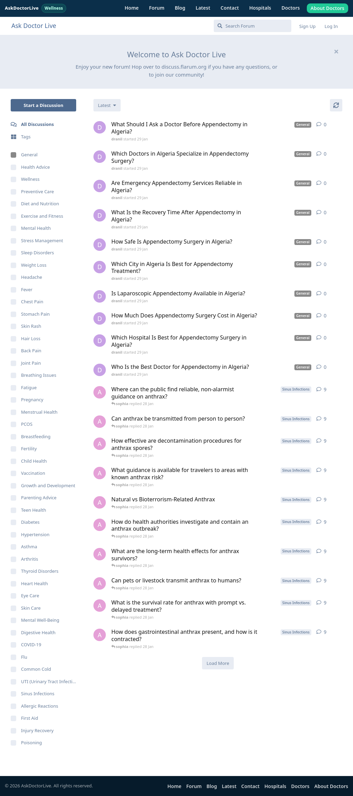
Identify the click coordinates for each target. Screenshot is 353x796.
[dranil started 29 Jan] (99, 127)
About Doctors (327, 8)
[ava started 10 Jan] (99, 392)
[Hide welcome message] (336, 51)
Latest (203, 7)
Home (131, 7)
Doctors (291, 7)
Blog (180, 7)
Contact (230, 7)
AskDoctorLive (35, 8)
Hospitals (260, 7)
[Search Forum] (252, 26)
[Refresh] (336, 105)
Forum (156, 7)
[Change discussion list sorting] (107, 105)
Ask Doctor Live (33, 25)
